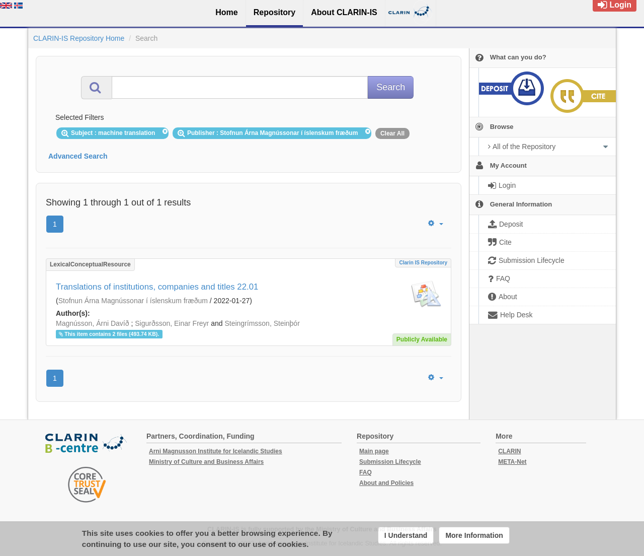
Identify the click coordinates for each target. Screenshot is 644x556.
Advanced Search (78, 156)
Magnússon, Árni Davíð (92, 323)
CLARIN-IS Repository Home (78, 38)
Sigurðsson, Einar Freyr (172, 323)
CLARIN (509, 451)
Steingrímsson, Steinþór (261, 323)
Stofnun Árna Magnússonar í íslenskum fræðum (133, 301)
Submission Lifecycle (390, 461)
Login (614, 5)
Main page (374, 451)
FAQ (365, 472)
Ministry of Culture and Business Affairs (206, 461)
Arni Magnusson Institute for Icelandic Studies (215, 451)
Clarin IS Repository (423, 262)
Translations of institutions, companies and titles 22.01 (157, 287)
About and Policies (386, 482)
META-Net (512, 461)
